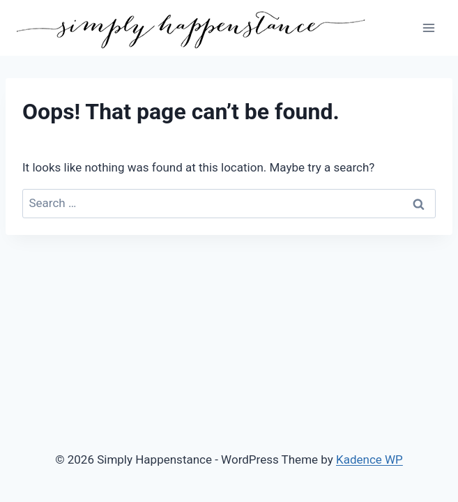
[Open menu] (428, 27)
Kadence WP (369, 459)
